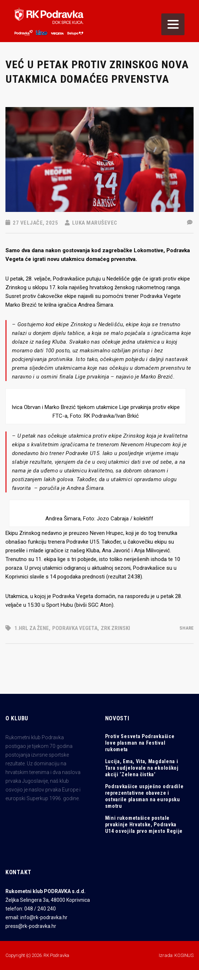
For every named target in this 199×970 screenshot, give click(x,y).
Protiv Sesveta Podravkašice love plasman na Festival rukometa (140, 742)
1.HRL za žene (31, 628)
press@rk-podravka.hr (30, 926)
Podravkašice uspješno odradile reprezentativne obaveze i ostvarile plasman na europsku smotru (144, 796)
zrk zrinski (115, 628)
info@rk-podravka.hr (43, 917)
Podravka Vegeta (75, 628)
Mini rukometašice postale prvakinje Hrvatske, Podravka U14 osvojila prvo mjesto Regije (144, 824)
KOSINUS (184, 955)
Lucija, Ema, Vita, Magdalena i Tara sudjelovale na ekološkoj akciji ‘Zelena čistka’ (142, 767)
